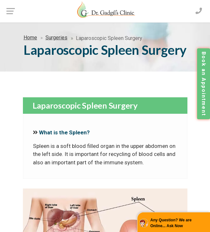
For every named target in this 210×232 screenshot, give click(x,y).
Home (30, 37)
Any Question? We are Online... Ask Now (171, 223)
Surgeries (56, 37)
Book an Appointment (204, 84)
